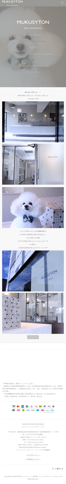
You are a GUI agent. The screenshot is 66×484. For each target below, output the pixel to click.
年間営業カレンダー (33, 459)
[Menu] (62, 3)
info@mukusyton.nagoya (35, 442)
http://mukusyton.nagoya (35, 440)
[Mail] (60, 469)
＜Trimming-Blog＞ (33, 72)
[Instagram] (33, 60)
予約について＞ (35, 455)
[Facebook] (53, 469)
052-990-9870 (31, 434)
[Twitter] (55, 469)
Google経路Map (49, 394)
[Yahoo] (62, 469)
